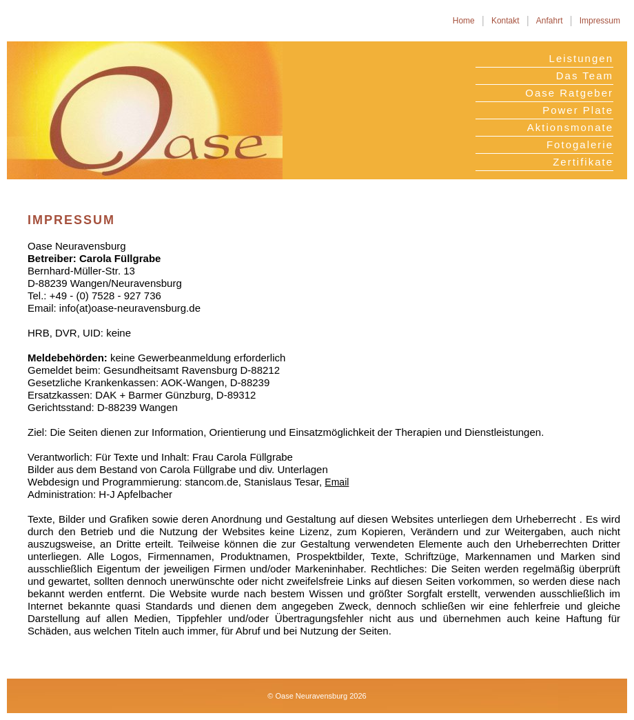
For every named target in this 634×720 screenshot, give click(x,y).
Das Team (584, 75)
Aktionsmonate (570, 127)
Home (464, 21)
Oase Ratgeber (569, 93)
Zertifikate (583, 162)
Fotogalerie (579, 144)
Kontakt (505, 21)
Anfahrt (549, 21)
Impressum (600, 21)
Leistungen (581, 58)
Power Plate (577, 110)
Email (337, 482)
